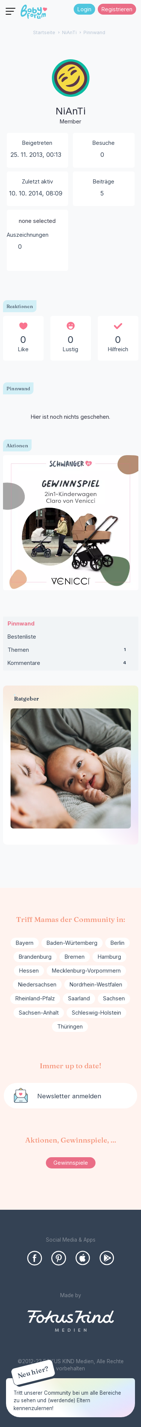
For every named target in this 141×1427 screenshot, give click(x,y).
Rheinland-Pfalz (35, 998)
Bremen (75, 956)
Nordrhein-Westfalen (96, 984)
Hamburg (109, 956)
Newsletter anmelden (69, 1096)
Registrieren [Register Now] (117, 9)
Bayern (24, 943)
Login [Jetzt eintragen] (84, 9)
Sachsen (114, 998)
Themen (71, 651)
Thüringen (70, 1026)
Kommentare (71, 664)
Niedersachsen (37, 984)
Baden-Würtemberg (72, 943)
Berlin (117, 943)
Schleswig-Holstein (96, 1012)
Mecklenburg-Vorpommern (86, 970)
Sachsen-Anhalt (39, 1012)
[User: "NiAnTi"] (70, 92)
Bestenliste (22, 636)
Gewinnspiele (70, 1162)
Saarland (79, 998)
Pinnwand (21, 623)
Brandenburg (35, 956)
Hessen (29, 970)
